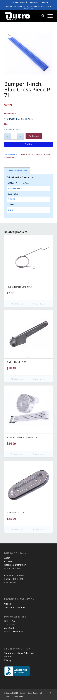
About (7, 557)
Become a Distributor (15, 564)
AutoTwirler (10, 628)
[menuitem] (18, 2)
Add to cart (34, 136)
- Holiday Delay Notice (20, 653)
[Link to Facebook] (50, 692)
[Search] (41, 16)
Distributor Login (18, 2)
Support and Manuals (14, 607)
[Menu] (48, 16)
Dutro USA (9, 621)
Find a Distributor (12, 568)
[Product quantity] (14, 136)
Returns (8, 656)
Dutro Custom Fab (13, 631)
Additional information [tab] (17, 171)
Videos (7, 603)
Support (44, 2)
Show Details (39, 304)
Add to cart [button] (17, 304)
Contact (8, 561)
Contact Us (33, 2)
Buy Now (28, 144)
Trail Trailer (9, 624)
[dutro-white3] (23, 16)
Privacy (7, 660)
